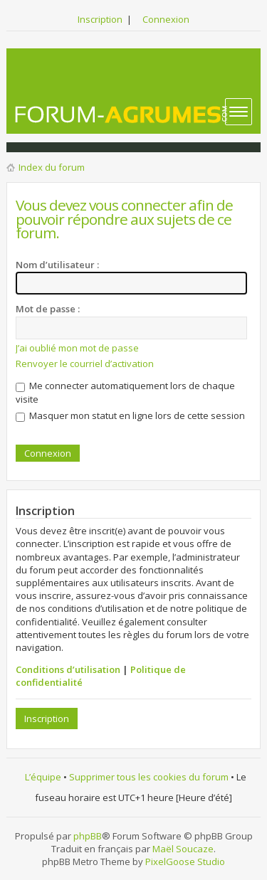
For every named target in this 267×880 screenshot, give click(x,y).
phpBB (87, 835)
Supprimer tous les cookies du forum (149, 776)
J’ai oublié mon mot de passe (77, 347)
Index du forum (52, 167)
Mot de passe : (48, 308)
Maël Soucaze (183, 848)
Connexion (165, 19)
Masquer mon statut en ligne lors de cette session (130, 415)
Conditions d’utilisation (68, 669)
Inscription (100, 19)
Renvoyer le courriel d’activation (85, 363)
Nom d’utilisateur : (57, 264)
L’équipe (43, 776)
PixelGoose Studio (185, 861)
